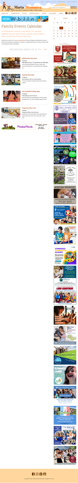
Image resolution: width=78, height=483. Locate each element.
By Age (24, 13)
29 (72, 36)
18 (57, 33)
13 (65, 31)
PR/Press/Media (61, 1)
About (42, 1)
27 (65, 36)
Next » (46, 49)
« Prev (39, 49)
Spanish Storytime (28, 75)
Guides (44, 13)
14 (68, 31)
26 (61, 36)
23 (76, 33)
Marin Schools (34, 13)
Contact (54, 1)
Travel (61, 13)
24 (54, 36)
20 (65, 33)
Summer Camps (71, 13)
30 (76, 36)
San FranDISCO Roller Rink (31, 91)
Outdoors (52, 13)
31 (54, 39)
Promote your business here (65, 44)
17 (54, 33)
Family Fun (5, 13)
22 (72, 33)
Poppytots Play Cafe (29, 108)
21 (68, 33)
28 (68, 36)
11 (57, 31)
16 (76, 31)
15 (72, 31)
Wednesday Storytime (29, 58)
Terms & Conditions (71, 1)
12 (61, 31)
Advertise (48, 1)
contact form (21, 40)
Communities (15, 13)
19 (61, 33)
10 (54, 31)
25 (57, 36)
